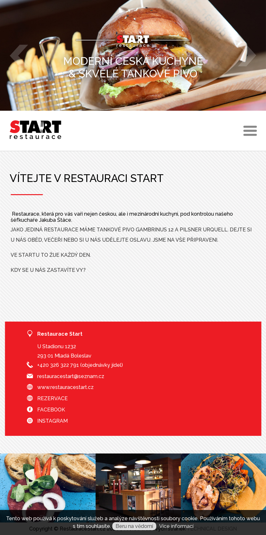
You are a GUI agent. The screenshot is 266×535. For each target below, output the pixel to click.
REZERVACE (52, 398)
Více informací (176, 526)
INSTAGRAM (52, 421)
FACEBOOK (51, 410)
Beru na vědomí (134, 526)
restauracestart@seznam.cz (70, 376)
